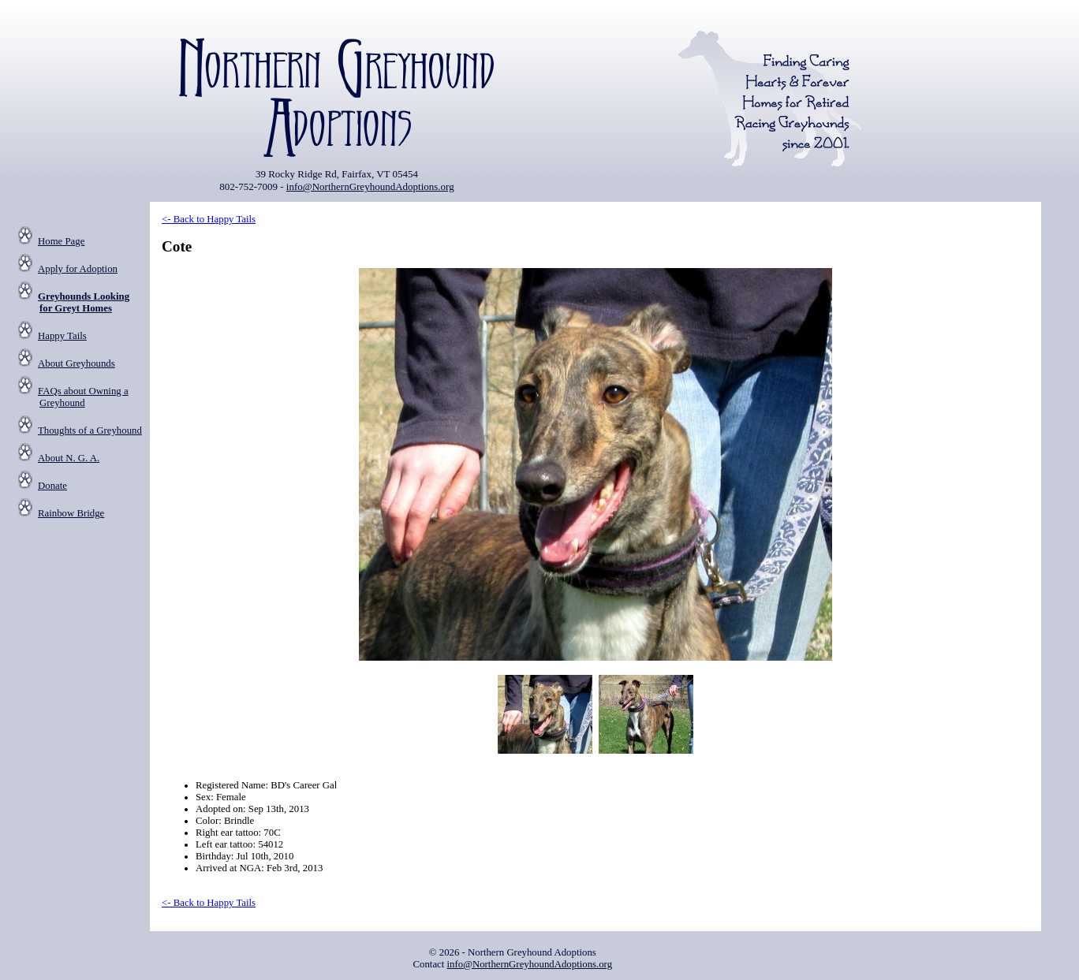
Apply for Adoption (78, 268)
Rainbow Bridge (71, 513)
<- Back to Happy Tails (209, 219)
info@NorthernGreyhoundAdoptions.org (370, 186)
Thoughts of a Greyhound (90, 430)
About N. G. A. (68, 458)
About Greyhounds (76, 363)
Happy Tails (62, 335)
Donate (52, 485)
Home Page (61, 241)
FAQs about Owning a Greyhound (83, 397)
